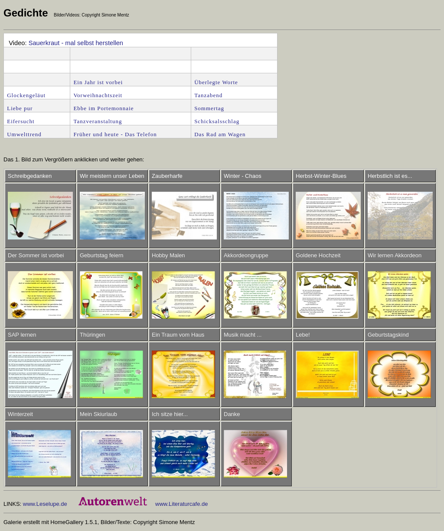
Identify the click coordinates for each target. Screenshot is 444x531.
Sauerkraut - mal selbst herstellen (76, 42)
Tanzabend (208, 95)
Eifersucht (20, 121)
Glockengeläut (26, 95)
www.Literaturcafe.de (181, 504)
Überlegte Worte (217, 82)
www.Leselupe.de (45, 504)
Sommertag (209, 108)
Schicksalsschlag (216, 121)
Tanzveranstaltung (97, 121)
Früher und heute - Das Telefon (115, 134)
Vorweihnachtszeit (97, 95)
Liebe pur (20, 108)
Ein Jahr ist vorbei (98, 82)
